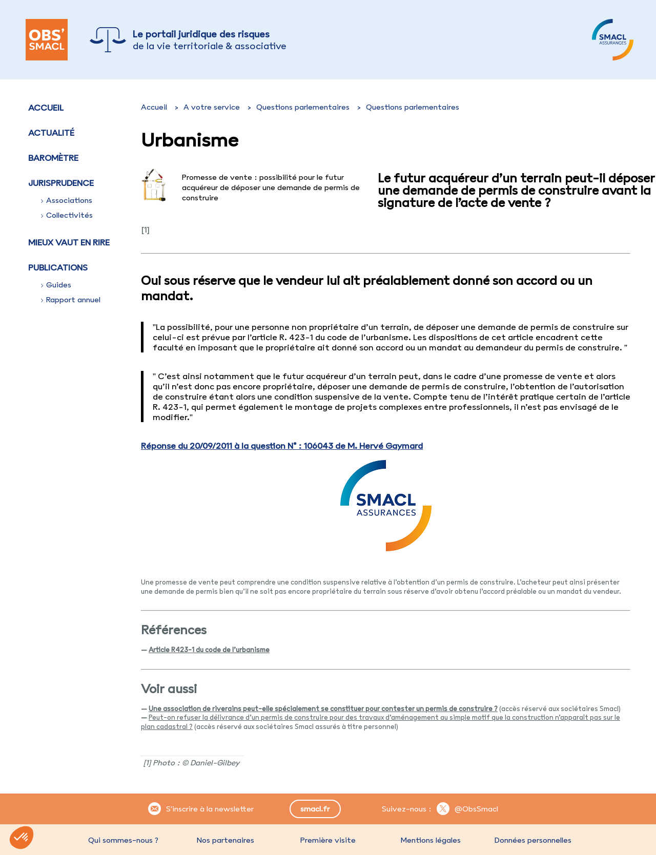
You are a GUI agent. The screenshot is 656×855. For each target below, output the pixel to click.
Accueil (46, 107)
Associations (66, 200)
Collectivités (67, 215)
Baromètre (53, 158)
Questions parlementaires (303, 107)
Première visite (328, 840)
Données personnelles (533, 840)
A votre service (211, 107)
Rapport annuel (70, 299)
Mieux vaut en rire (69, 242)
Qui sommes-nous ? (123, 840)
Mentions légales (430, 840)
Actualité (51, 133)
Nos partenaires (225, 840)
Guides (56, 284)
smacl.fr (315, 809)
